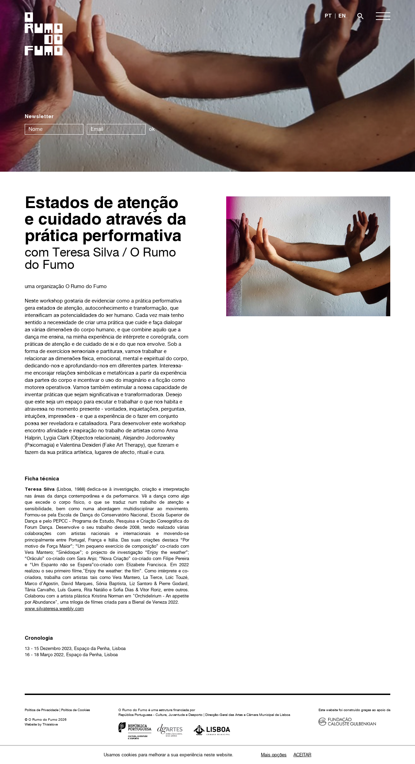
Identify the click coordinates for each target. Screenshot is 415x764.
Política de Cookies (75, 710)
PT (328, 16)
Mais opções (274, 754)
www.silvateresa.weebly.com (54, 608)
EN (342, 16)
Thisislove (50, 724)
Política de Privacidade (41, 710)
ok (152, 129)
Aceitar (302, 754)
